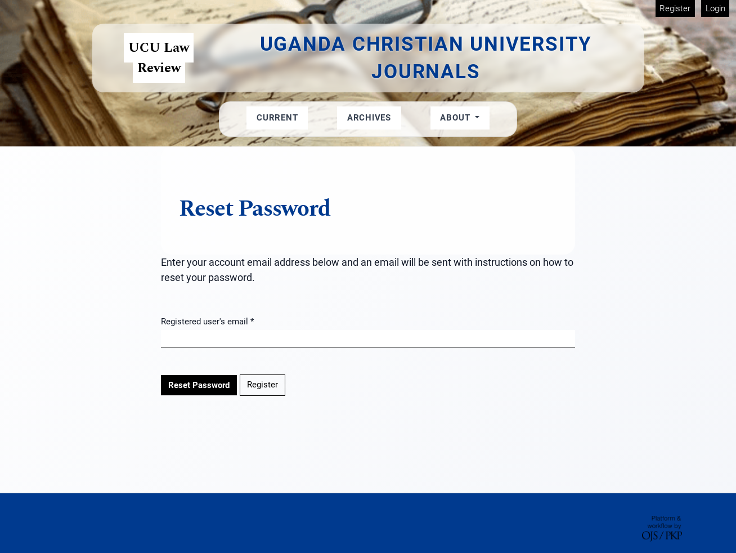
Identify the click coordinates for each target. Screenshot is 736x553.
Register (674, 8)
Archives (369, 118)
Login (715, 8)
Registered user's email (207, 321)
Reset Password (199, 385)
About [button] (456, 118)
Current (277, 118)
